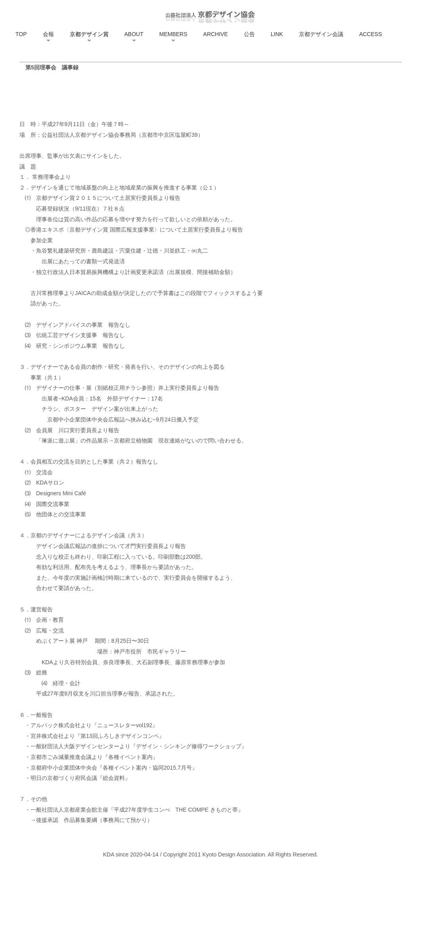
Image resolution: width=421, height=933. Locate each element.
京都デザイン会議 (321, 34)
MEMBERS (173, 34)
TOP (21, 34)
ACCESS (370, 34)
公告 (249, 34)
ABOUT (134, 34)
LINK (277, 34)
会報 (48, 34)
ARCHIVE (215, 34)
